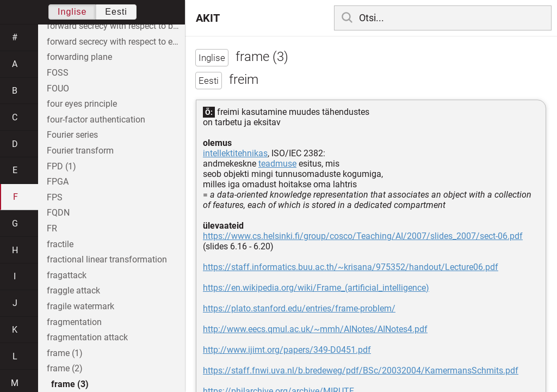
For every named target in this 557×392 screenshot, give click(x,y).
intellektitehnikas (235, 153)
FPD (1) (61, 166)
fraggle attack (73, 290)
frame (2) (65, 368)
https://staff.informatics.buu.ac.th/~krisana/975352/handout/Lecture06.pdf (350, 267)
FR (52, 228)
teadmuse (277, 163)
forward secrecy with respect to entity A (116, 41)
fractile (60, 244)
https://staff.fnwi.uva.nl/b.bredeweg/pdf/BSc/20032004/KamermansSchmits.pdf (360, 370)
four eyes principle (82, 104)
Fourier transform (80, 150)
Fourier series (72, 135)
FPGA (58, 181)
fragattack (66, 275)
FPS (55, 197)
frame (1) (65, 353)
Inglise (72, 11)
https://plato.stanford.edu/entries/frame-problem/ (299, 308)
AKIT (208, 17)
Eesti (116, 11)
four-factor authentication (96, 119)
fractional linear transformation (107, 259)
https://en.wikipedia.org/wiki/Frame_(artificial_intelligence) (316, 288)
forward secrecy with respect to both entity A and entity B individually (116, 26)
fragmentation (74, 322)
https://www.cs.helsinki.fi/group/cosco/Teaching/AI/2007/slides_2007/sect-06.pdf (363, 236)
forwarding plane (79, 57)
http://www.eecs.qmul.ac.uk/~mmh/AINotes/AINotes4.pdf (315, 329)
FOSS (58, 73)
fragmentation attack (87, 337)
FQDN (58, 212)
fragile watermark (80, 306)
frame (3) (70, 384)
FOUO (58, 88)
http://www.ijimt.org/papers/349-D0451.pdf (287, 350)
